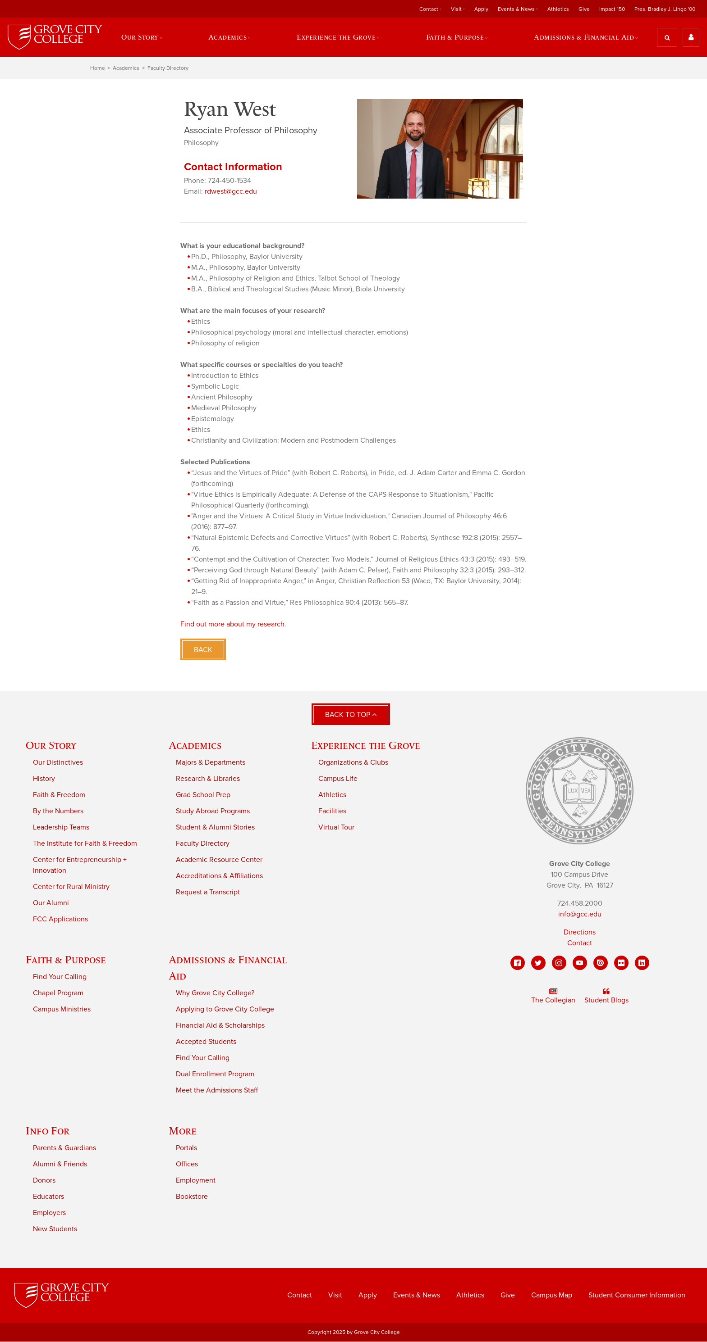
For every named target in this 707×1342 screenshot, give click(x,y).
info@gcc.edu (579, 914)
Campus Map (551, 1295)
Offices (187, 1164)
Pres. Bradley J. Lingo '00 (664, 9)
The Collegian (553, 996)
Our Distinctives (58, 762)
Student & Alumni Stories (215, 827)
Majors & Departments (210, 762)
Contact (428, 9)
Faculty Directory (167, 68)
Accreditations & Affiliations (219, 876)
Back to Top (350, 714)
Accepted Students (206, 1042)
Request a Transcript (208, 892)
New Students (55, 1229)
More (183, 1131)
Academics (227, 37)
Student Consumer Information (636, 1295)
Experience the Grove (336, 37)
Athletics (558, 9)
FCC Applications (60, 919)
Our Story (139, 37)
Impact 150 (612, 9)
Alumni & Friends (60, 1164)
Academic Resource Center (219, 860)
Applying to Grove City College (225, 1009)
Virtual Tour (336, 827)
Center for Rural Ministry (71, 887)
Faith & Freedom (59, 795)
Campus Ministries (62, 1009)
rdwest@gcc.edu (231, 191)
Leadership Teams (61, 827)
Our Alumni (51, 903)
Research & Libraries (208, 779)
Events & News (516, 9)
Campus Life (338, 779)
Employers (49, 1213)
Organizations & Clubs (353, 762)
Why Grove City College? (215, 993)
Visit (456, 9)
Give (584, 9)
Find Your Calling (60, 977)
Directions (580, 932)
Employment (196, 1180)
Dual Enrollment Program (215, 1074)
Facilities (332, 811)
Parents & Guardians (64, 1148)
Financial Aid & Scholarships (220, 1025)
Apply (481, 9)
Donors (44, 1180)
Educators (48, 1196)
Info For (47, 1131)
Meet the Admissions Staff (217, 1090)
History (44, 779)
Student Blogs (606, 996)
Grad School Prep (203, 795)
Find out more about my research (232, 624)
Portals (186, 1148)
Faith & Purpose (455, 37)
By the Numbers (58, 811)
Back (203, 649)
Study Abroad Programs (213, 811)
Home (97, 68)
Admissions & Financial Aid (584, 37)
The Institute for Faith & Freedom (85, 843)
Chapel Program (58, 993)
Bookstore (192, 1196)
